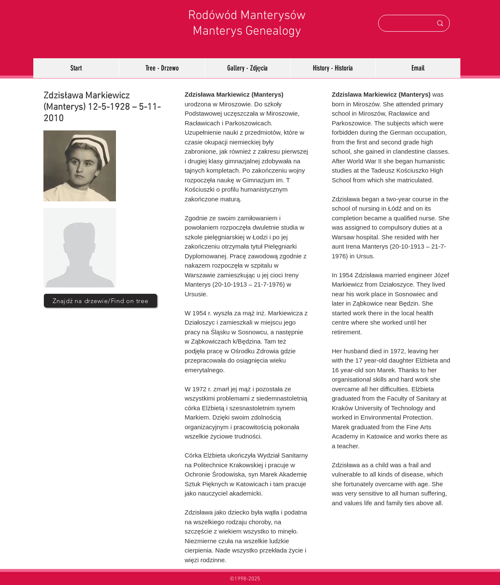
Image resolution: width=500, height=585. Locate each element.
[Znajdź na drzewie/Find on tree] (100, 300)
